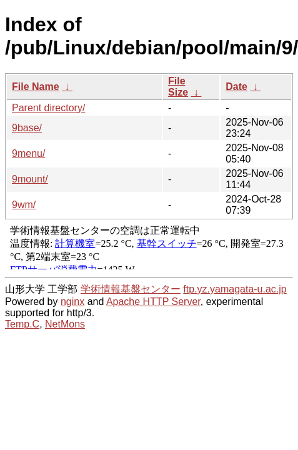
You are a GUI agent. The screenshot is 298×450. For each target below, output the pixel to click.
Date (236, 86)
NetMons (65, 324)
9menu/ (28, 153)
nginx (72, 301)
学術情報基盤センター (131, 289)
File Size (178, 87)
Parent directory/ (48, 107)
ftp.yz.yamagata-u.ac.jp (234, 289)
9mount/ (30, 179)
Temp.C (22, 324)
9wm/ (24, 204)
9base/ (27, 127)
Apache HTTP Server (153, 301)
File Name (35, 86)
